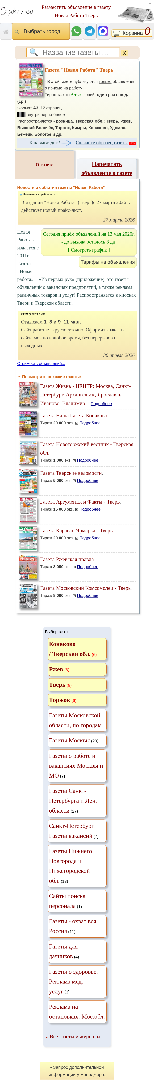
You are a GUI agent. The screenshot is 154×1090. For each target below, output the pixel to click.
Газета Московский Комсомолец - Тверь (85, 588)
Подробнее (101, 403)
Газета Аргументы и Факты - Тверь (80, 502)
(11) (72, 926)
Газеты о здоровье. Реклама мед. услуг (73, 981)
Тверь (57, 684)
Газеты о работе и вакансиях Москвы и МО (76, 765)
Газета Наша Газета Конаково (73, 415)
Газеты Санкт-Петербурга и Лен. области (73, 800)
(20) (73, 740)
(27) (73, 800)
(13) (70, 866)
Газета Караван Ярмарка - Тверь (76, 530)
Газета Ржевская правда (67, 559)
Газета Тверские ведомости (71, 473)
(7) (76, 765)
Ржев (56, 669)
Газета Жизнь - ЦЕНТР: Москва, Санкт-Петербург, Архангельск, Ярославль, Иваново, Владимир (85, 394)
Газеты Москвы (69, 740)
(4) (64, 951)
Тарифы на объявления (108, 262)
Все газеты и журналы (75, 1036)
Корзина (132, 33)
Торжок (59, 699)
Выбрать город (41, 31)
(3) (73, 981)
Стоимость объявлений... (41, 363)
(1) (67, 901)
